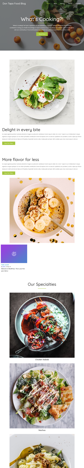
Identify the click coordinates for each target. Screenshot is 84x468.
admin (4, 161)
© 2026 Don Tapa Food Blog (11, 466)
